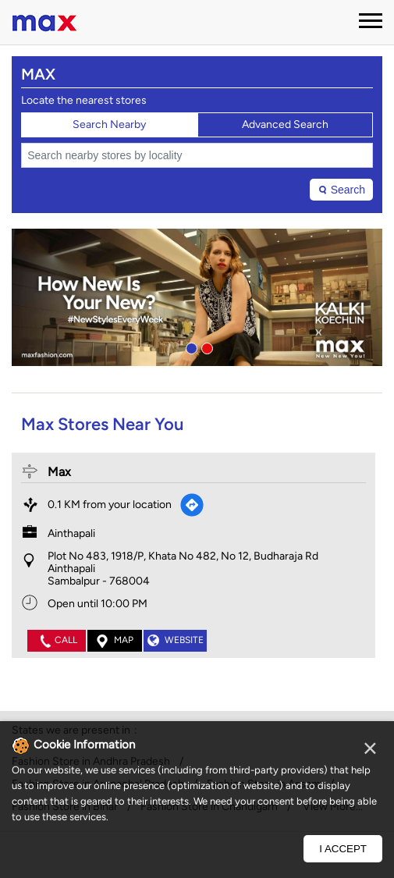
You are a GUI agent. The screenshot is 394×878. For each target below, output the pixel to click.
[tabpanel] (197, 297)
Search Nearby (109, 124)
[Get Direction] (191, 504)
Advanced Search (285, 124)
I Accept (343, 849)
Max (59, 471)
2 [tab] (205, 346)
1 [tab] (189, 346)
